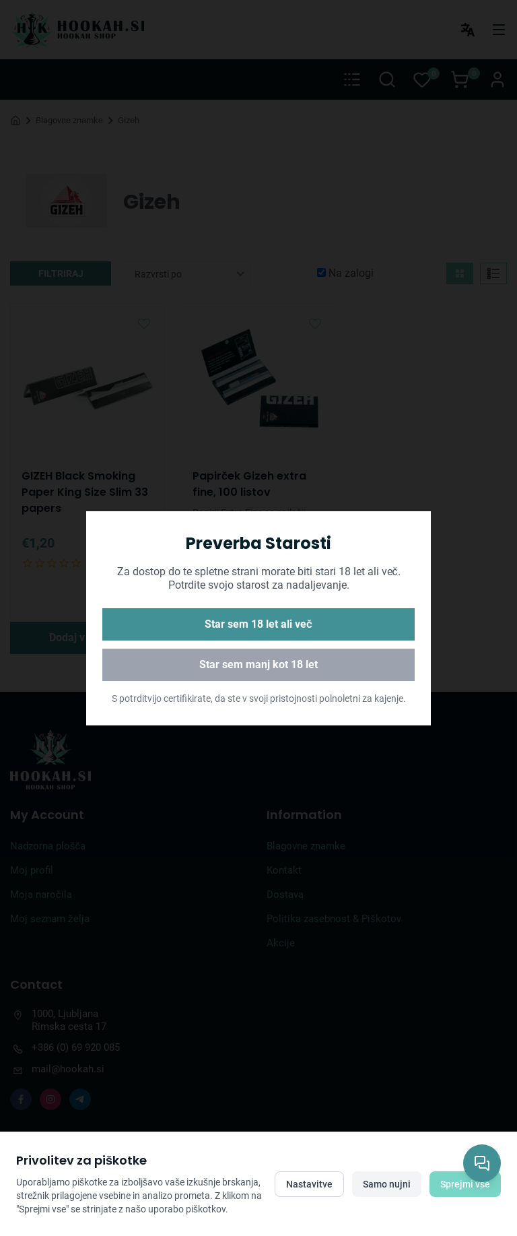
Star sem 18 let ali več (258, 624)
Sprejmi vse (465, 1184)
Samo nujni (387, 1184)
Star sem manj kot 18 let (258, 664)
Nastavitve (309, 1184)
